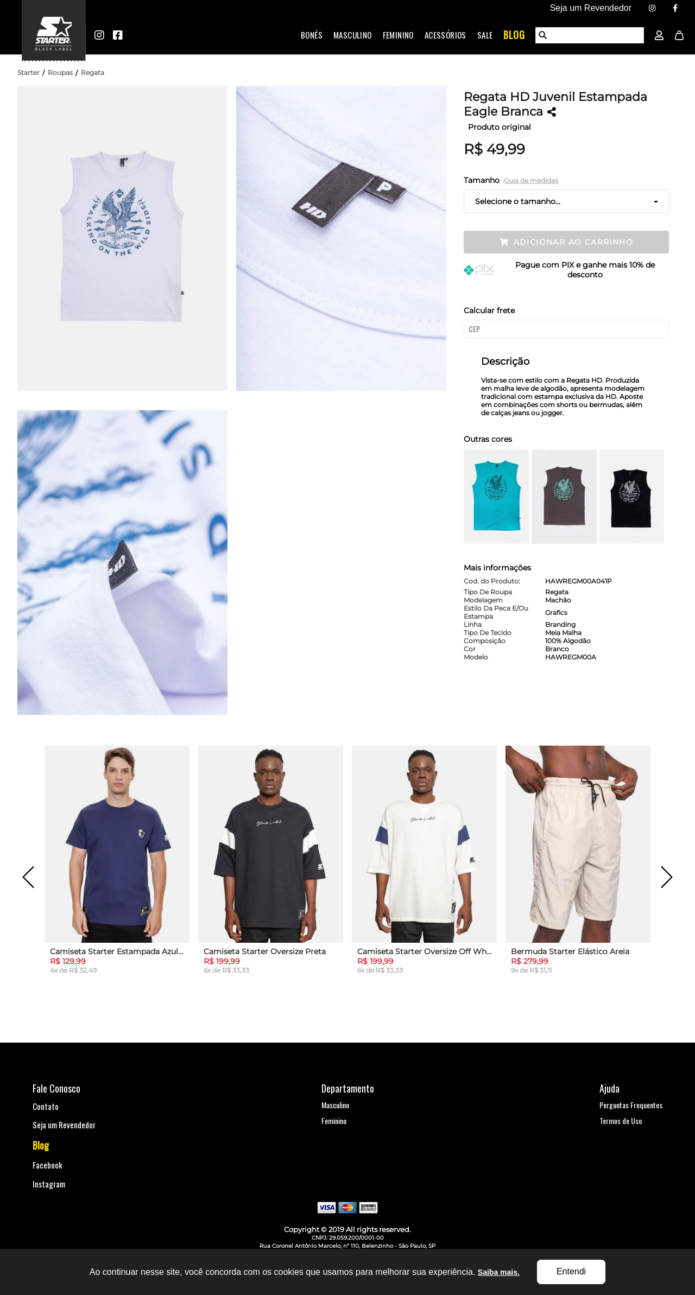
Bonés (312, 35)
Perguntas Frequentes (630, 1104)
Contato (46, 1106)
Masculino (352, 35)
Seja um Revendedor (64, 1125)
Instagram (49, 1184)
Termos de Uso (620, 1120)
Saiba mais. (499, 1272)
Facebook (47, 1165)
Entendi (571, 1271)
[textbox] (590, 35)
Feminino (398, 35)
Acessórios (445, 35)
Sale (485, 35)
